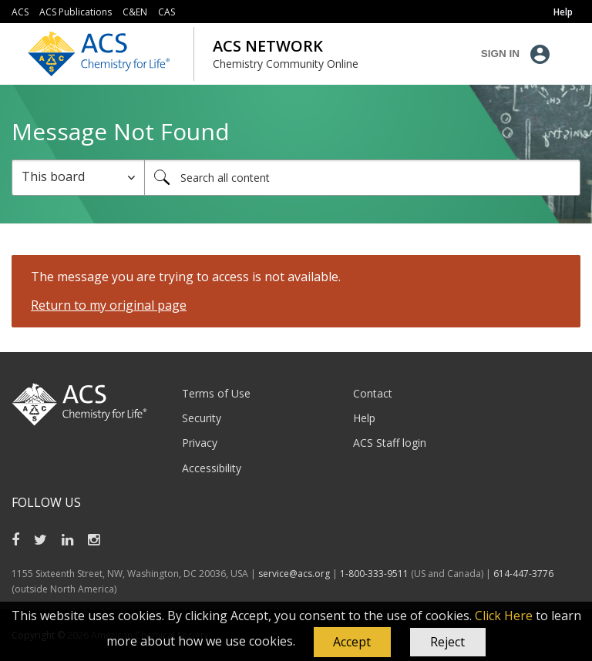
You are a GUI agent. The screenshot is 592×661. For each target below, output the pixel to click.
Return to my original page (109, 305)
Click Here (504, 615)
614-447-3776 (523, 573)
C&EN (135, 11)
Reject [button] (447, 641)
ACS (20, 11)
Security (201, 418)
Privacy (199, 442)
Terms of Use (216, 393)
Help (364, 418)
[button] (352, 642)
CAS (166, 11)
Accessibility (211, 468)
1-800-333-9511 (374, 573)
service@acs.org (294, 573)
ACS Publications (75, 11)
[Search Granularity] (78, 177)
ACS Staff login (389, 442)
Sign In (500, 53)
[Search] (362, 177)
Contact (372, 393)
